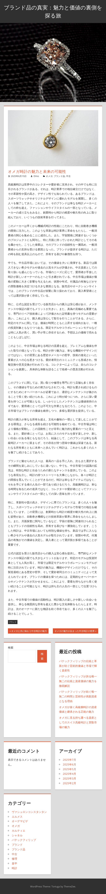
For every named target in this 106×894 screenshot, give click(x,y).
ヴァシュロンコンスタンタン (29, 812)
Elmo (36, 176)
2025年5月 (69, 769)
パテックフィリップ (24, 840)
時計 (14, 868)
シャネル (17, 835)
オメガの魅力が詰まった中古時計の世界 (74, 631)
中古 (68, 176)
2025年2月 (69, 783)
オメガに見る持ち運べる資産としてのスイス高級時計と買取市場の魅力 (78, 722)
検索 (10, 647)
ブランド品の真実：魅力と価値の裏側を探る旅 (53, 11)
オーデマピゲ (20, 821)
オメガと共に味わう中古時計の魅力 (29, 631)
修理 (14, 858)
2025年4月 (69, 774)
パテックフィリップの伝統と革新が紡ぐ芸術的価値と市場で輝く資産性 (78, 665)
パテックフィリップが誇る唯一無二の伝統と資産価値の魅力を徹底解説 (78, 681)
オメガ (49, 176)
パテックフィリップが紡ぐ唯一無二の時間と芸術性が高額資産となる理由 (78, 696)
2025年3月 (69, 778)
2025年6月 (69, 764)
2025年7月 (69, 759)
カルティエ (18, 830)
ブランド (13, 622)
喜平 (14, 863)
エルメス (17, 816)
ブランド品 (59, 176)
